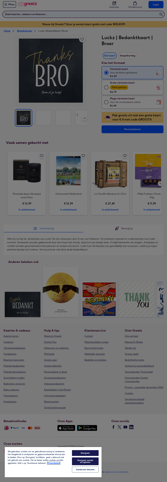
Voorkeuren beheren (85, 469)
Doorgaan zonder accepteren (85, 461)
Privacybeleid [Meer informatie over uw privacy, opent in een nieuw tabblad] (53, 463)
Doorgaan (85, 453)
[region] (53, 462)
